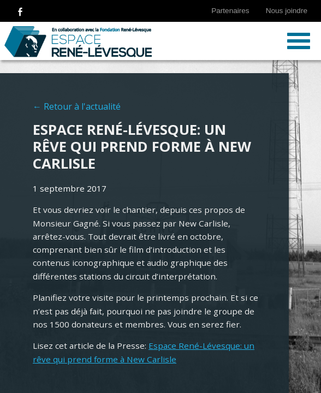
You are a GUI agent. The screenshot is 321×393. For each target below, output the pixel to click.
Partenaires (230, 11)
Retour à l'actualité (82, 106)
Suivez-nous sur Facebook (20, 11)
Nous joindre (286, 11)
